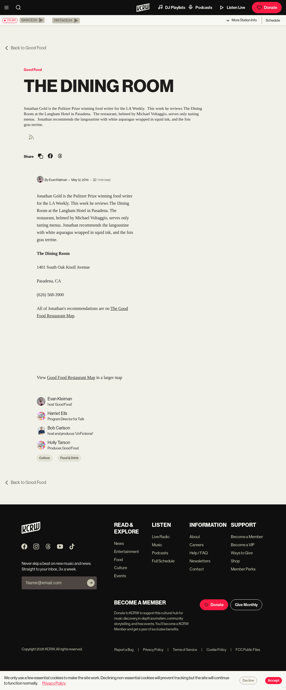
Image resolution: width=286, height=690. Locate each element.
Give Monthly (246, 604)
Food (118, 559)
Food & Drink (69, 458)
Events (120, 575)
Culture (44, 458)
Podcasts (200, 7)
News (119, 543)
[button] (32, 20)
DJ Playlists (171, 7)
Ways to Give (242, 553)
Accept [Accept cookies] (273, 680)
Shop (235, 561)
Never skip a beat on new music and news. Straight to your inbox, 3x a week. (56, 566)
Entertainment (126, 551)
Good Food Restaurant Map (71, 377)
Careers (196, 544)
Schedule (273, 20)
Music (157, 544)
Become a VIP (242, 544)
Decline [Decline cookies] (248, 680)
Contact (196, 569)
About (194, 536)
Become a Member (247, 536)
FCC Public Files (245, 650)
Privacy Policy (150, 650)
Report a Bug (124, 650)
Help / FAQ (198, 553)
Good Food (33, 70)
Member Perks (243, 569)
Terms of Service (182, 650)
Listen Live (232, 7)
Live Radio (160, 536)
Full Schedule (163, 561)
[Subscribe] (91, 583)
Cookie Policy (213, 650)
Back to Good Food (25, 47)
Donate (267, 7)
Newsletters (199, 561)
